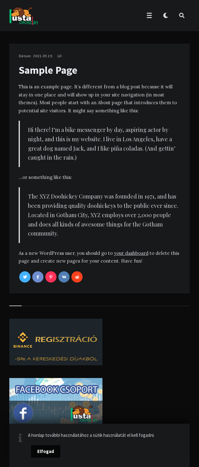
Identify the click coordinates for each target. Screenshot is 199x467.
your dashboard (131, 253)
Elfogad (45, 451)
